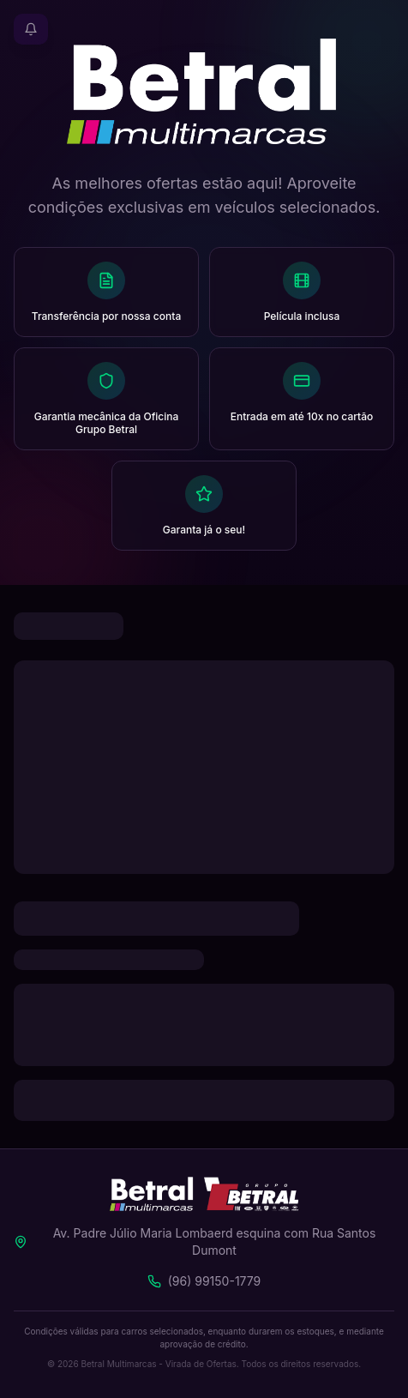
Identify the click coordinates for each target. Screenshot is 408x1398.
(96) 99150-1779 (214, 1281)
